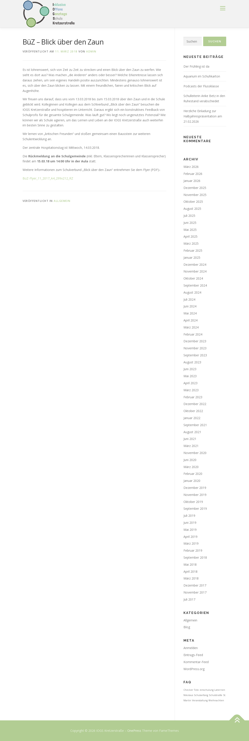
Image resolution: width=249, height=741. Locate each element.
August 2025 (192, 208)
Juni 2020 (189, 460)
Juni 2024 (189, 306)
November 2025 (194, 195)
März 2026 (191, 167)
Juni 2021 (189, 439)
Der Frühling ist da (196, 66)
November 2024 (194, 271)
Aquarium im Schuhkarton (201, 76)
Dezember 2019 (194, 488)
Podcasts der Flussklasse (201, 86)
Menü (222, 8)
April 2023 (190, 383)
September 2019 (195, 508)
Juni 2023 (189, 369)
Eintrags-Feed (193, 655)
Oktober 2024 (193, 278)
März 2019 (191, 543)
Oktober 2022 (193, 411)
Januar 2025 (191, 257)
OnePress (134, 730)
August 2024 (192, 292)
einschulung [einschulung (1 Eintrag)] (206, 689)
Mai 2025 (190, 230)
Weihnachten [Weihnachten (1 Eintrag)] (216, 700)
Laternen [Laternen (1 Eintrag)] (219, 689)
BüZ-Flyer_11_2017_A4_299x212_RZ (48, 178)
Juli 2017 (189, 599)
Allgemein (62, 201)
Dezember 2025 (194, 188)
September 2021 (195, 425)
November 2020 (194, 453)
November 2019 (194, 495)
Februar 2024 (192, 334)
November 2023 (194, 348)
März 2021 (191, 446)
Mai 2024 (190, 313)
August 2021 (192, 432)
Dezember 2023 (194, 341)
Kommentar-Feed (196, 662)
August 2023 (192, 362)
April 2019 (190, 537)
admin (91, 51)
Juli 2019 (189, 515)
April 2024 (190, 320)
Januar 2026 (191, 181)
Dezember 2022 (194, 404)
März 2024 (191, 327)
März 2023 (191, 390)
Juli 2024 (189, 299)
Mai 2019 (190, 529)
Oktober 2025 (193, 201)
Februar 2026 (192, 174)
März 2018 (191, 578)
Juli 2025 (189, 216)
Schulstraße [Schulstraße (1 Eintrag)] (215, 695)
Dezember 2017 (194, 585)
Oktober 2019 (193, 502)
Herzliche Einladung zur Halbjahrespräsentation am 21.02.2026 (202, 116)
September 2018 (195, 557)
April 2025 (190, 236)
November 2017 (194, 592)
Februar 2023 (192, 397)
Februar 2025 (192, 250)
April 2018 (190, 571)
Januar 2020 (191, 481)
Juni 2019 (189, 522)
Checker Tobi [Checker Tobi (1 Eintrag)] (191, 689)
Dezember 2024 (194, 264)
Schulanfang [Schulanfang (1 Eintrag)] (201, 695)
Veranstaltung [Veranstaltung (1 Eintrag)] (200, 700)
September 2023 (195, 355)
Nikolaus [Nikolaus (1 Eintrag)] (188, 695)
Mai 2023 (190, 376)
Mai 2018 (190, 564)
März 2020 (191, 467)
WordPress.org (194, 669)
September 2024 (195, 285)
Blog (186, 627)
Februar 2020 (192, 474)
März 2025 (191, 243)
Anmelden (190, 648)
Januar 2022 (191, 418)
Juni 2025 (189, 223)
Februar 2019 (192, 550)
